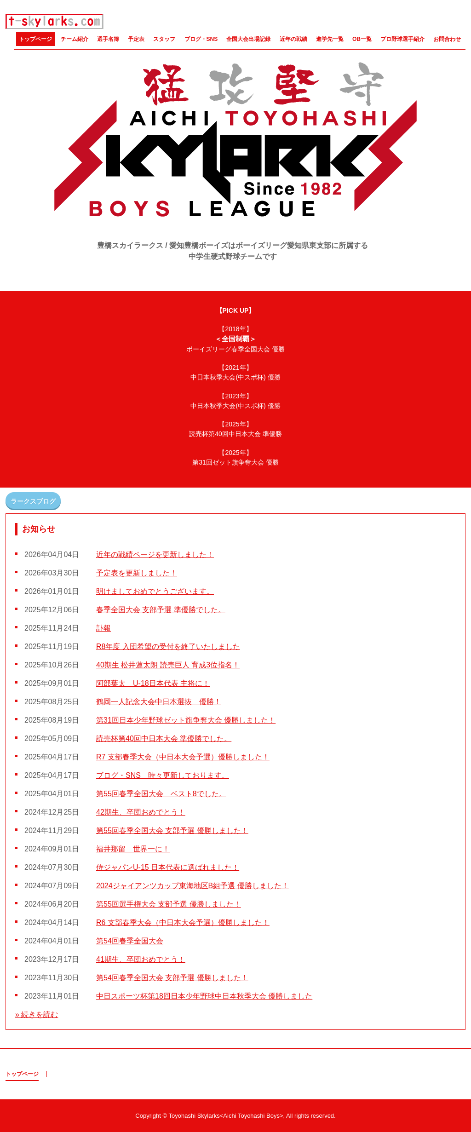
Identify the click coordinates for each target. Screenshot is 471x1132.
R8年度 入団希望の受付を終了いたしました (168, 646)
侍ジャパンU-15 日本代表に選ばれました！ (167, 867)
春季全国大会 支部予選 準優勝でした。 (160, 610)
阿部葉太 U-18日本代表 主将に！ (153, 683)
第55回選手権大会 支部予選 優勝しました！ (168, 904)
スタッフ (164, 39)
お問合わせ (447, 39)
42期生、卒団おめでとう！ (140, 812)
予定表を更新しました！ (136, 573)
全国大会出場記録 (248, 39)
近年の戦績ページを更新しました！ (155, 554)
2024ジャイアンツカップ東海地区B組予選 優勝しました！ (192, 886)
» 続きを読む (36, 1014)
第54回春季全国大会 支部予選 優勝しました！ (172, 978)
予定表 (136, 39)
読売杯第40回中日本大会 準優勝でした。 (163, 738)
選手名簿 (108, 39)
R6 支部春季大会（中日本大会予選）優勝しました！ (183, 922)
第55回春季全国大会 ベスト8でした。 (161, 794)
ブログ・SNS (201, 39)
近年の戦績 (293, 39)
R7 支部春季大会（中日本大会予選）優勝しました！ (183, 757)
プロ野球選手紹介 (402, 39)
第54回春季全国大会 (129, 941)
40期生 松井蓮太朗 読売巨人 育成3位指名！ (168, 665)
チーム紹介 (74, 39)
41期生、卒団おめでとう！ (140, 959)
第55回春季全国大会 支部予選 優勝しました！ (172, 830)
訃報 (103, 628)
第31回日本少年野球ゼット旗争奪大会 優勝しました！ (186, 720)
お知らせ (38, 529)
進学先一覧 (330, 39)
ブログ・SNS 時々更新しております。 (162, 775)
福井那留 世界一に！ (133, 849)
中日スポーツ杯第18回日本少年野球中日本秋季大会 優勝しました (204, 996)
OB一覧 (362, 39)
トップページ (35, 39)
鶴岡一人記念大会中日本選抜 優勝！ (158, 702)
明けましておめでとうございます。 (155, 591)
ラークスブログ (33, 501)
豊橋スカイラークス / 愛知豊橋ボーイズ (55, 21)
